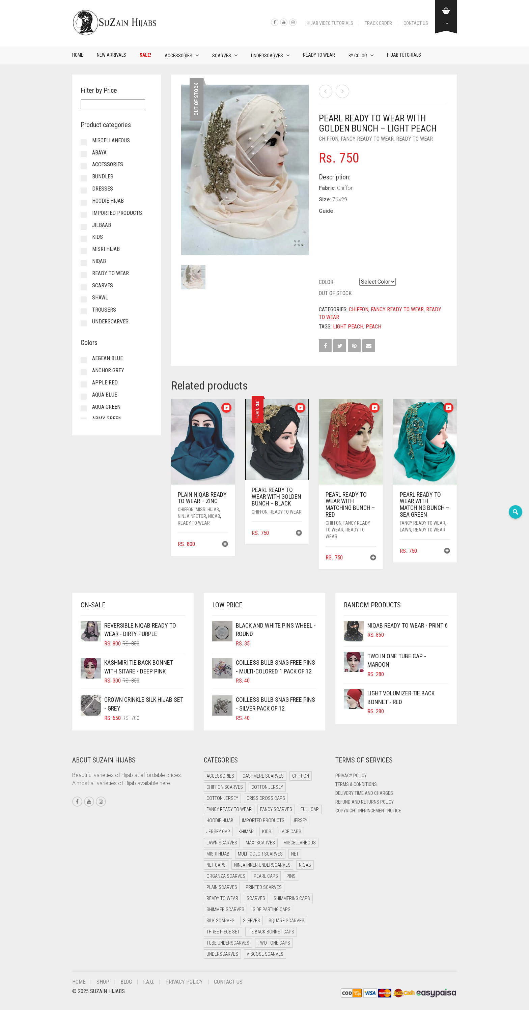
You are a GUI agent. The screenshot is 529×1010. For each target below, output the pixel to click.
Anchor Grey (108, 370)
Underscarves (267, 55)
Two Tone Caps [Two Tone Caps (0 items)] (274, 943)
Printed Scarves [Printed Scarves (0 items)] (264, 887)
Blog (126, 982)
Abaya (99, 152)
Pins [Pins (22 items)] (291, 876)
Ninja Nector (192, 516)
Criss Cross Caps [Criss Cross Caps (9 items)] (266, 798)
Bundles (102, 176)
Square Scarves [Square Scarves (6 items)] (286, 920)
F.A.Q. (148, 982)
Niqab (214, 516)
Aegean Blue (107, 358)
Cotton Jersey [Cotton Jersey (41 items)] (267, 787)
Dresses (102, 188)
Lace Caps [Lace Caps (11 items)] (290, 831)
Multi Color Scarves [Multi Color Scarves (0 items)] (260, 854)
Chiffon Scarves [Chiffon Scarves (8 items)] (224, 787)
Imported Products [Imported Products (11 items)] (263, 820)
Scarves (221, 55)
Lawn (405, 529)
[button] (225, 545)
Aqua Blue (104, 395)
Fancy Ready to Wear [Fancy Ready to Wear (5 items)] (229, 809)
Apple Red (105, 382)
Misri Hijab (207, 509)
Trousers (104, 310)
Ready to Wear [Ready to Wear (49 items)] (222, 898)
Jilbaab (101, 225)
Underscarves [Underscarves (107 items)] (222, 954)
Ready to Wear (319, 55)
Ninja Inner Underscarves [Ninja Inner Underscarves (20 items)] (262, 865)
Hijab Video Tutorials (330, 23)
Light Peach (348, 326)
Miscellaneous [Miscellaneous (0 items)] (299, 842)
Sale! (145, 55)
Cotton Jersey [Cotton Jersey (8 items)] (222, 798)
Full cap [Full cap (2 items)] (310, 809)
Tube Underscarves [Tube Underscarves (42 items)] (227, 943)
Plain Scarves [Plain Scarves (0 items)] (221, 887)
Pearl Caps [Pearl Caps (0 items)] (266, 876)
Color (326, 282)
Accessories (178, 55)
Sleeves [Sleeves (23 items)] (251, 920)
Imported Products (117, 213)
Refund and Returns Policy (364, 802)
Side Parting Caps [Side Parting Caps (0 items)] (271, 909)
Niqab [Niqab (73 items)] (305, 865)
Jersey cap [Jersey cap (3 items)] (218, 831)
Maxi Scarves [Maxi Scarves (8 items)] (260, 842)
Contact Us (415, 23)
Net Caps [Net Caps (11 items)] (216, 865)
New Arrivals (111, 55)
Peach (373, 326)
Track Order (378, 23)
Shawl (100, 297)
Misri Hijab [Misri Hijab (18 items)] (217, 854)
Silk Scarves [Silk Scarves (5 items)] (220, 920)
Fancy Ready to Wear (367, 139)
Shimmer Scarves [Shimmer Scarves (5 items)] (225, 909)
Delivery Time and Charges (364, 793)
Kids (97, 237)
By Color (358, 55)
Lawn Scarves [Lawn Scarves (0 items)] (221, 842)
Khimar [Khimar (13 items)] (246, 831)
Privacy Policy (351, 775)
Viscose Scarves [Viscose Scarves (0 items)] (265, 954)
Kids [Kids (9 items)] (266, 831)
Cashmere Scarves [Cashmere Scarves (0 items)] (263, 776)
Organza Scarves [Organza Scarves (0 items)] (225, 876)
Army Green (106, 418)
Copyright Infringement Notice (368, 810)
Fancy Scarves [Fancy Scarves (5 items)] (276, 809)
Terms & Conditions (356, 784)
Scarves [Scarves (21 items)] (256, 898)
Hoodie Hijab (108, 201)
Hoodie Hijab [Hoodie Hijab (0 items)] (219, 820)
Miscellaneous (111, 140)
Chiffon (328, 139)
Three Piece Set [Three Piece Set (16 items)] (223, 931)
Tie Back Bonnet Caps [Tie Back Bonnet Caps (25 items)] (271, 931)
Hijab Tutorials (404, 55)
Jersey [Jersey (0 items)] (300, 820)
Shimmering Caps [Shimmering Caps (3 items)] (292, 898)
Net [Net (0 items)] (295, 854)
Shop (102, 982)
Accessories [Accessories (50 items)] (220, 776)
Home (77, 55)
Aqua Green (106, 407)
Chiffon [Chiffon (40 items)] (300, 776)
